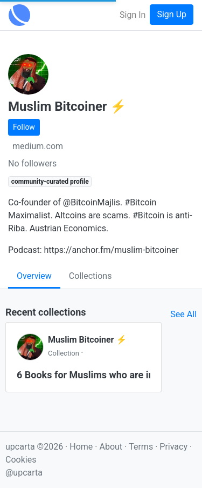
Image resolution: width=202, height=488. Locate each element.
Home (81, 447)
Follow (24, 127)
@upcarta (24, 472)
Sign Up (171, 14)
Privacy (174, 447)
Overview (34, 276)
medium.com (37, 146)
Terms (142, 447)
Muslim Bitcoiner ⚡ (87, 340)
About (110, 447)
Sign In (132, 15)
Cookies (20, 459)
